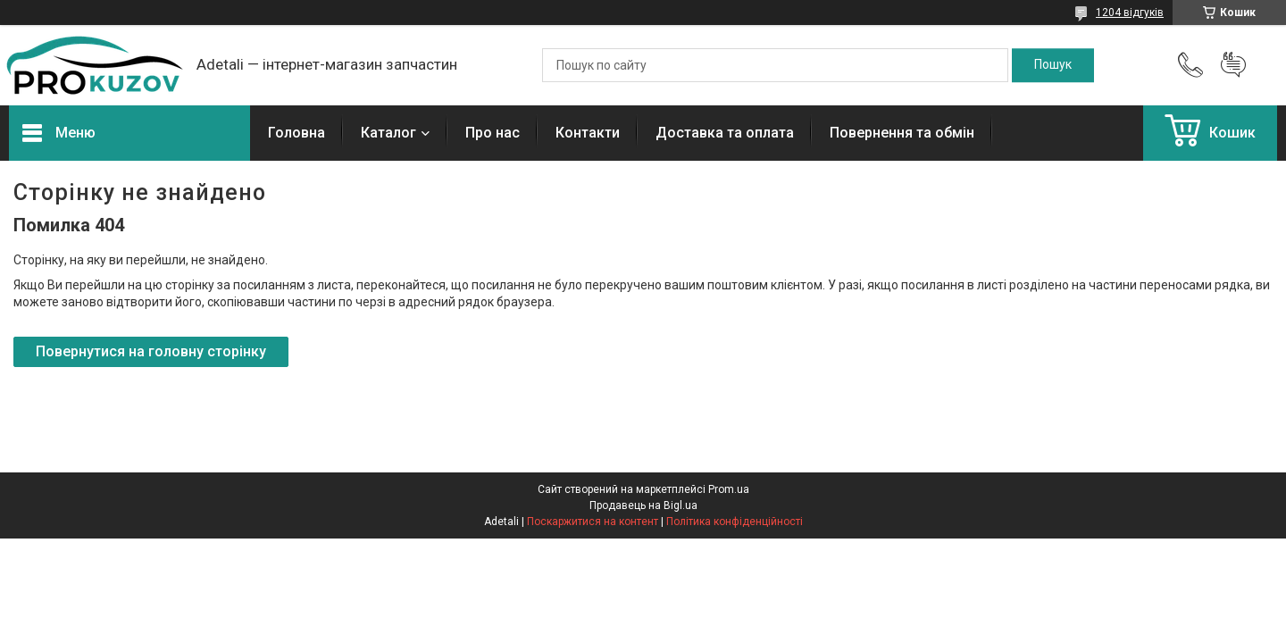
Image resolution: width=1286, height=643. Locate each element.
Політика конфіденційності (734, 521)
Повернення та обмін (902, 132)
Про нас (492, 132)
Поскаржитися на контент (592, 521)
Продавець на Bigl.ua (643, 505)
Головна (296, 132)
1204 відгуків (1130, 12)
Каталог (388, 132)
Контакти (587, 132)
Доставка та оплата (725, 132)
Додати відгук (1233, 65)
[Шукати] (1053, 65)
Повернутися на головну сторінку (151, 351)
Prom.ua (728, 489)
